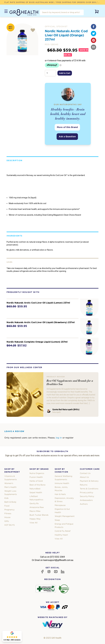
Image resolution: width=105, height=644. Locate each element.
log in (59, 437)
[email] (93, 47)
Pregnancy (9, 510)
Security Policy (87, 496)
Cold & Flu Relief (62, 531)
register (69, 437)
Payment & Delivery (89, 481)
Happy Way (35, 519)
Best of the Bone (37, 485)
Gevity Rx (34, 503)
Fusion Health (36, 477)
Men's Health (10, 487)
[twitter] (93, 33)
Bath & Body (10, 502)
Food (6, 506)
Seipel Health (36, 492)
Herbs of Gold (36, 481)
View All (33, 523)
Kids (6, 498)
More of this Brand (67, 127)
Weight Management (65, 516)
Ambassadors (86, 500)
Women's (8, 483)
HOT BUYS (9, 525)
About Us (84, 477)
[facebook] (93, 26)
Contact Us (85, 473)
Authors (84, 504)
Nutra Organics (37, 473)
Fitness (7, 513)
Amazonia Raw (37, 507)
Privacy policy (86, 492)
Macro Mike (35, 511)
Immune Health (62, 483)
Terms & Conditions (89, 489)
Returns (83, 485)
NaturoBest (35, 489)
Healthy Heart (61, 535)
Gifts (6, 521)
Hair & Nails (60, 494)
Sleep (57, 520)
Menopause (60, 505)
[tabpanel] (22, 39)
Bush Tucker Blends (39, 515)
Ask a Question (67, 136)
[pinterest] (93, 40)
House (7, 517)
